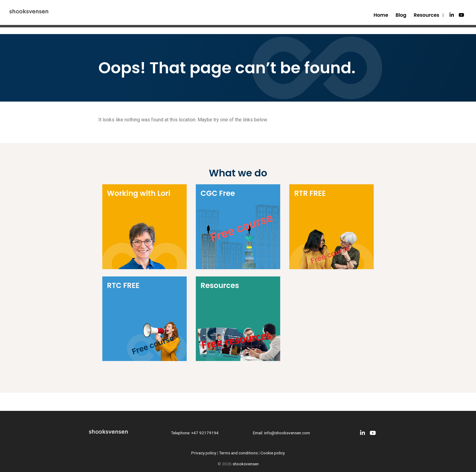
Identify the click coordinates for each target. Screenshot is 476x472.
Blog (401, 15)
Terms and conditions (238, 452)
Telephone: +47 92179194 (195, 432)
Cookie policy (272, 452)
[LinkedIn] (451, 15)
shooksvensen (246, 463)
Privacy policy (203, 452)
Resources (426, 15)
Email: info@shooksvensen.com (281, 432)
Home (381, 15)
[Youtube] (461, 15)
